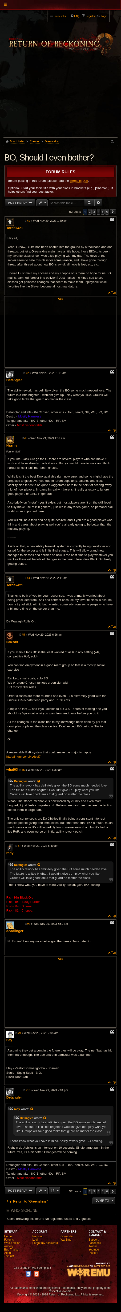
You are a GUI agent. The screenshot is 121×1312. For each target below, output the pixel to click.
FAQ (76, 16)
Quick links (60, 16)
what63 (12, 769)
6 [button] (107, 211)
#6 (23, 770)
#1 (28, 220)
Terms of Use (79, 180)
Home (8, 1236)
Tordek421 (14, 228)
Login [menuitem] (104, 16)
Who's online (12, 1243)
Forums (9, 1239)
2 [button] (90, 211)
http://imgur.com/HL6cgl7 (23, 756)
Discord (93, 1253)
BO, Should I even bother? (48, 157)
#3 (25, 438)
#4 (28, 578)
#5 (23, 634)
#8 (28, 923)
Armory (8, 1246)
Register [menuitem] (90, 16)
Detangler (14, 380)
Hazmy (11, 445)
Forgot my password (45, 1243)
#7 (19, 845)
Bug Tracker (12, 1249)
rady (9, 853)
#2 (27, 373)
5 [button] (103, 211)
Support (94, 1239)
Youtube (94, 1249)
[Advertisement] (60, 102)
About (8, 1253)
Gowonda (66, 1236)
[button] (113, 211)
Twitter (93, 1246)
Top (113, 292)
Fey (9, 1040)
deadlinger (15, 931)
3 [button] (94, 211)
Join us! (9, 1256)
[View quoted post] (39, 781)
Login (35, 1239)
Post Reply (18, 202)
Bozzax (12, 642)
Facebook (95, 1243)
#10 (28, 1090)
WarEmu (65, 1239)
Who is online (24, 1210)
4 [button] (98, 211)
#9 (19, 1033)
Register (37, 1236)
